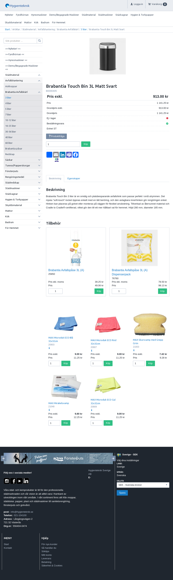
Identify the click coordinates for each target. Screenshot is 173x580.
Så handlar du (49, 548)
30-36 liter (10, 131)
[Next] (113, 458)
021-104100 (20, 515)
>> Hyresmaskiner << (16, 60)
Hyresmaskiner (39, 14)
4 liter (8, 103)
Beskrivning (55, 178)
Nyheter (9, 14)
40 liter (9, 137)
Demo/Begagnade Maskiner (64, 14)
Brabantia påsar (13, 148)
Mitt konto (47, 555)
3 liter (84, 29)
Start (7, 29)
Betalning (46, 562)
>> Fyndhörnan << (14, 54)
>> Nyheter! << (12, 48)
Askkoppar (11, 86)
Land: (119, 464)
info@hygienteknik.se (22, 511)
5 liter (8, 109)
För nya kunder (49, 544)
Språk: (120, 472)
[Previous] (3, 458)
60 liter (9, 143)
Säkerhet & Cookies (52, 565)
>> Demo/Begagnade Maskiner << (21, 67)
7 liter (8, 114)
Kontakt (8, 548)
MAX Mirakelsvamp (58, 403)
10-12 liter (10, 120)
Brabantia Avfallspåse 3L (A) (66, 270)
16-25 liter (10, 125)
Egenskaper (73, 178)
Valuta (120, 481)
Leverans (46, 558)
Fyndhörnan (22, 14)
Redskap (10, 154)
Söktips (45, 551)
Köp (86, 144)
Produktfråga (56, 136)
